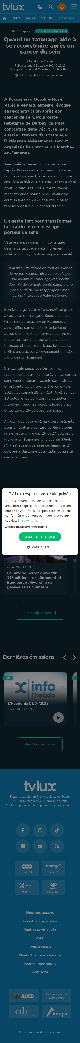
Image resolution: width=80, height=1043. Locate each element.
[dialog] (40, 521)
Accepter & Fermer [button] (40, 537)
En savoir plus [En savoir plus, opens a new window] (28, 520)
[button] (40, 527)
